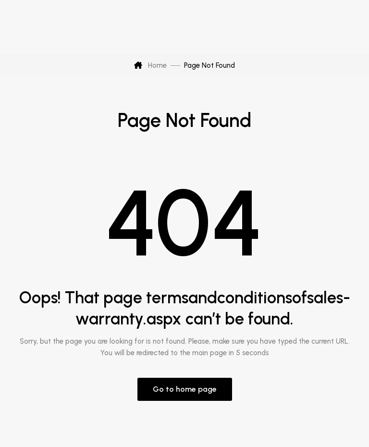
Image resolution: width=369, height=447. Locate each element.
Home (150, 65)
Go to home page (185, 389)
